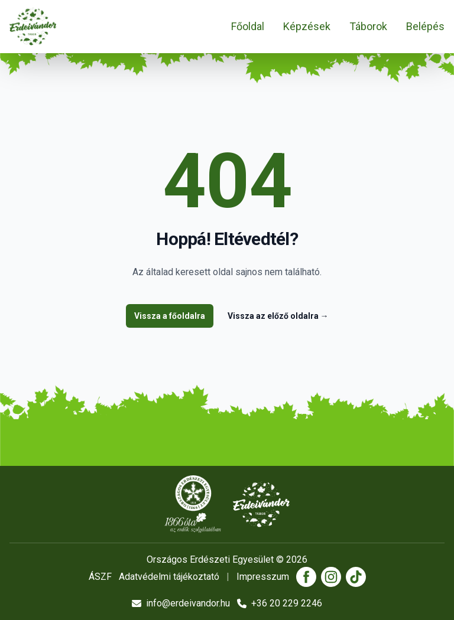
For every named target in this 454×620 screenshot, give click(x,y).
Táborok (368, 26)
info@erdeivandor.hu (181, 603)
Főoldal (247, 26)
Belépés (425, 26)
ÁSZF (100, 576)
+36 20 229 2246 (279, 603)
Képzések (306, 26)
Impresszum (262, 576)
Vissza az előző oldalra (278, 316)
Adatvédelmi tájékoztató (169, 576)
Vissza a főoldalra (169, 316)
